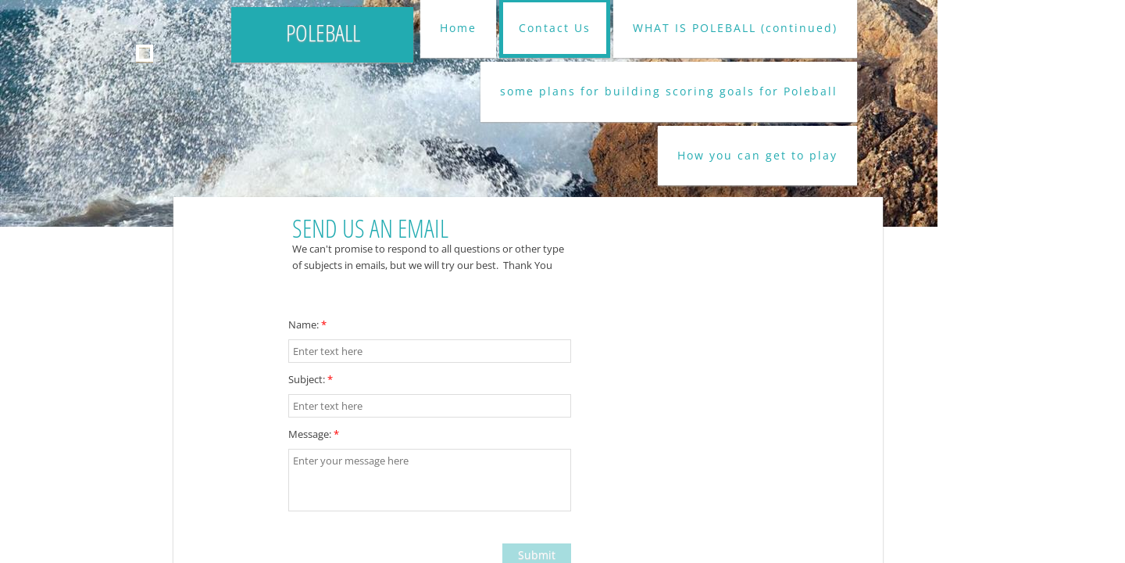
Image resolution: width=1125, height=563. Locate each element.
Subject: (310, 379)
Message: (313, 434)
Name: (307, 324)
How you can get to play (757, 155)
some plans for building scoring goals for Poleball (669, 91)
